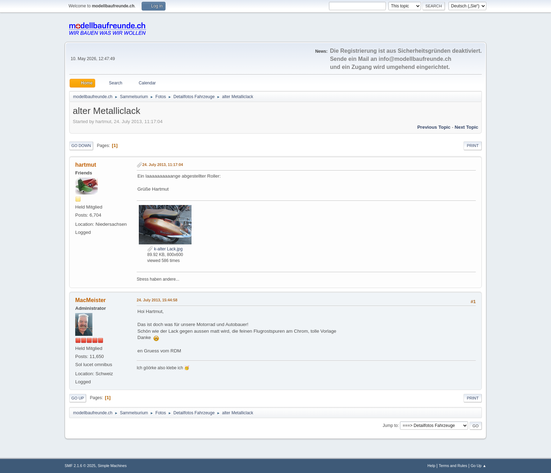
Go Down (81, 145)
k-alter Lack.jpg (165, 249)
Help (431, 466)
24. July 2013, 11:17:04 (162, 164)
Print (473, 145)
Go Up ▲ (478, 466)
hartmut (85, 165)
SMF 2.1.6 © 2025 (80, 466)
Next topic (466, 127)
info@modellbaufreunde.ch (415, 59)
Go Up (77, 398)
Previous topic (433, 127)
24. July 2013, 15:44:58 (157, 300)
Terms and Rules (453, 466)
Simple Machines (112, 466)
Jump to (390, 425)
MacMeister (90, 300)
